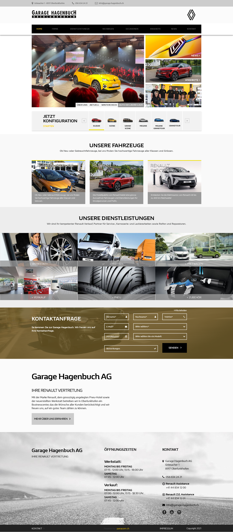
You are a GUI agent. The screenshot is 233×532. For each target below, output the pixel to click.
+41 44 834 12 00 (176, 487)
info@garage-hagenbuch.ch (180, 505)
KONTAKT (38, 528)
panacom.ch (123, 528)
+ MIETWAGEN (194, 263)
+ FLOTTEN (116, 263)
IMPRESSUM (166, 528)
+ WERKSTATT (39, 263)
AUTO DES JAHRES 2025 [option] (131, 105)
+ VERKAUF (39, 297)
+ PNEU (116, 297)
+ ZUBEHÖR (194, 297)
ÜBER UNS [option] (82, 105)
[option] (88, 71)
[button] (84, 120)
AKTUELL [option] (94, 105)
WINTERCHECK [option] (109, 105)
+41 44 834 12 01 (175, 498)
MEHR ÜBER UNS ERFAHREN (52, 418)
